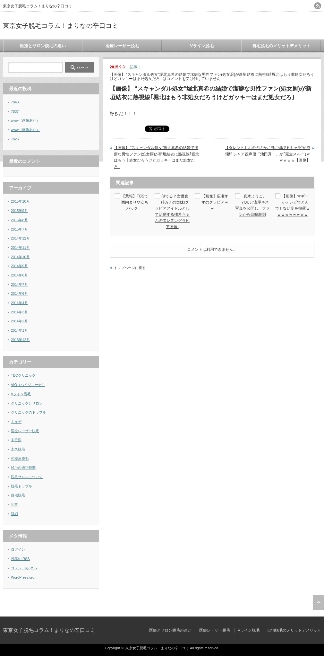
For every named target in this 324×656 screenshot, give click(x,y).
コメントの (24, 568)
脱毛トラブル (21, 486)
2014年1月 (19, 330)
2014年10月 (20, 257)
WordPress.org (22, 577)
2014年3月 (19, 312)
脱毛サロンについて (27, 477)
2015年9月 (19, 211)
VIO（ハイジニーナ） (28, 385)
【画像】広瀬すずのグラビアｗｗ (214, 202)
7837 (15, 111)
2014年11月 (20, 247)
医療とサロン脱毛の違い (43, 45)
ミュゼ (16, 422)
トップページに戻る (130, 268)
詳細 (14, 514)
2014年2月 (19, 321)
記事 (133, 67)
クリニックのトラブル (28, 412)
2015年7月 (19, 229)
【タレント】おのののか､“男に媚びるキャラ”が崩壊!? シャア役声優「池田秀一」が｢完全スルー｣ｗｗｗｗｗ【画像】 (267, 153)
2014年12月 (20, 238)
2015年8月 (19, 220)
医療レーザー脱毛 (122, 45)
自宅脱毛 (18, 495)
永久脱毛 (18, 449)
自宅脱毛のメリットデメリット (281, 45)
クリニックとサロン (27, 403)
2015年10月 (20, 201)
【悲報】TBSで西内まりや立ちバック (134, 202)
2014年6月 (19, 293)
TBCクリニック (23, 375)
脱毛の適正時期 (23, 467)
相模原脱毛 (20, 458)
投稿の (20, 559)
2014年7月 (19, 284)
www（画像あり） (25, 120)
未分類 (16, 440)
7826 (15, 139)
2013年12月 (20, 340)
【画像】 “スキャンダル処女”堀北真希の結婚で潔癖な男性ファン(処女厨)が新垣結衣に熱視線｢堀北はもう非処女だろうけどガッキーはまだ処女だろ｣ (156, 157)
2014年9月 (19, 266)
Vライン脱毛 (202, 45)
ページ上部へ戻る (318, 602)
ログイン (18, 549)
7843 (15, 102)
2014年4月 (19, 303)
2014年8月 (19, 275)
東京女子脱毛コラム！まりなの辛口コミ (60, 25)
